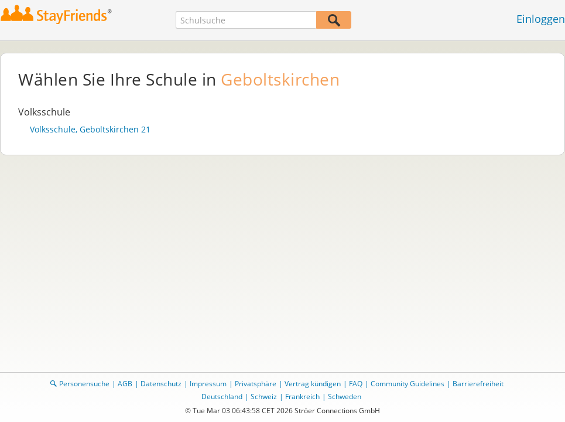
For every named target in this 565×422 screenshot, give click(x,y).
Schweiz (264, 396)
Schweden (344, 396)
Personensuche (84, 384)
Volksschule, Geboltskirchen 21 (90, 129)
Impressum (208, 384)
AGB (125, 384)
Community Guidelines (407, 384)
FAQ (355, 384)
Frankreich (302, 396)
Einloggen (540, 19)
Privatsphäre (255, 384)
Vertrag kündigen (313, 384)
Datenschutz (161, 384)
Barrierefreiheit (478, 384)
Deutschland (221, 396)
